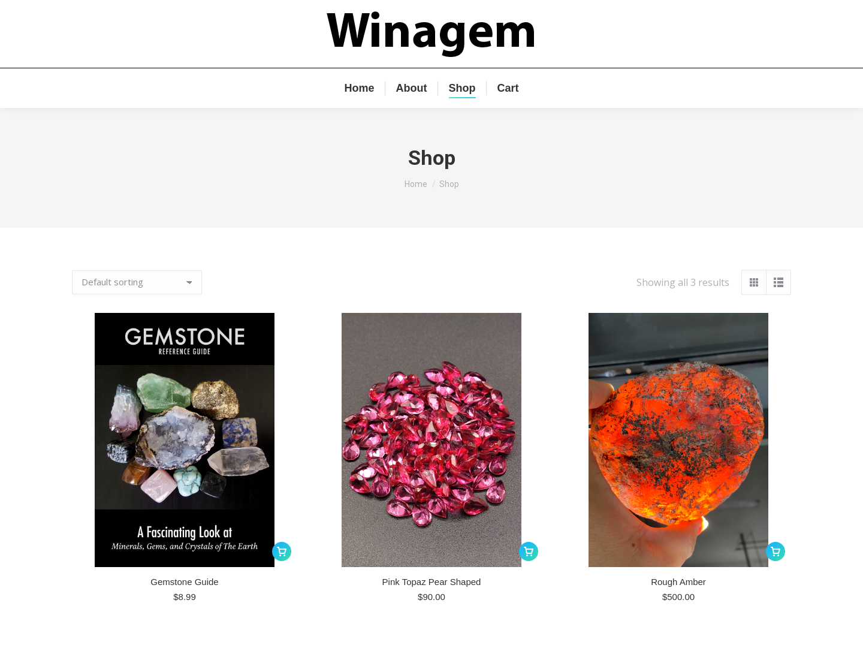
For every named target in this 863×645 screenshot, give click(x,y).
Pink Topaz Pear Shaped (431, 582)
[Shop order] (137, 282)
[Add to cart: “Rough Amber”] (775, 551)
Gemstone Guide (184, 582)
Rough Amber (678, 582)
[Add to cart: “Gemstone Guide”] (281, 551)
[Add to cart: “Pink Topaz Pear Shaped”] (528, 551)
